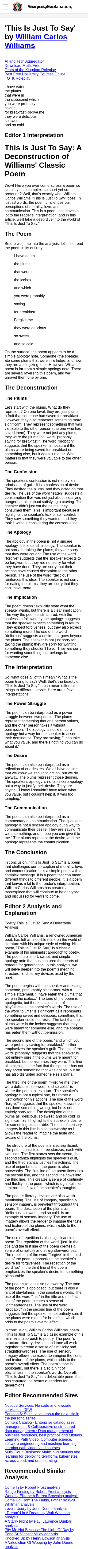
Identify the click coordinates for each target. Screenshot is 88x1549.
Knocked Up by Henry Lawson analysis (37, 1538)
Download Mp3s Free (22, 66)
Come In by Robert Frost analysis (32, 1487)
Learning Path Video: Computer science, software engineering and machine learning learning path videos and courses (41, 1443)
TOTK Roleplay (17, 78)
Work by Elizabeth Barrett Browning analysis (42, 1496)
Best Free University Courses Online (35, 74)
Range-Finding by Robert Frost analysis (38, 1492)
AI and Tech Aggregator (24, 61)
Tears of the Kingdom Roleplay (30, 70)
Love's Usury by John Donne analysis (36, 1509)
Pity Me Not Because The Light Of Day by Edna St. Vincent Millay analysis (39, 1532)
